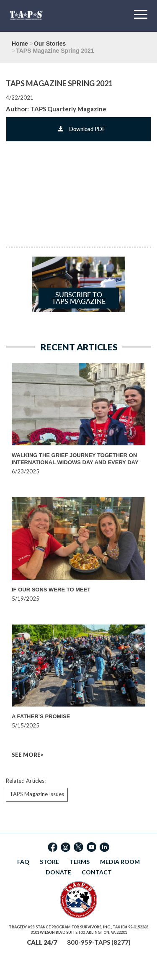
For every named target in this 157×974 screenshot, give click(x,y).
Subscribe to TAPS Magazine (79, 298)
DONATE (58, 872)
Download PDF (81, 129)
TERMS (79, 861)
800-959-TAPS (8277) (99, 942)
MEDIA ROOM (120, 861)
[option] (80, 419)
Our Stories (50, 43)
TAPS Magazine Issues (37, 794)
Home (20, 43)
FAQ (23, 861)
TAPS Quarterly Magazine (68, 109)
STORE (49, 861)
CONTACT (97, 872)
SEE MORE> (28, 754)
